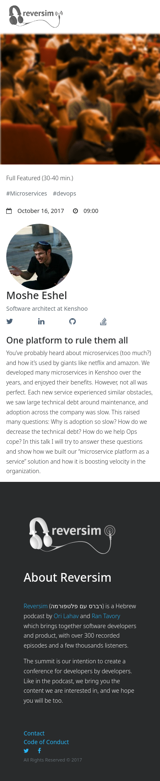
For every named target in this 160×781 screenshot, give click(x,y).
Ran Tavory (106, 616)
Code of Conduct (46, 742)
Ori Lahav (65, 616)
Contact (34, 733)
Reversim (36, 606)
